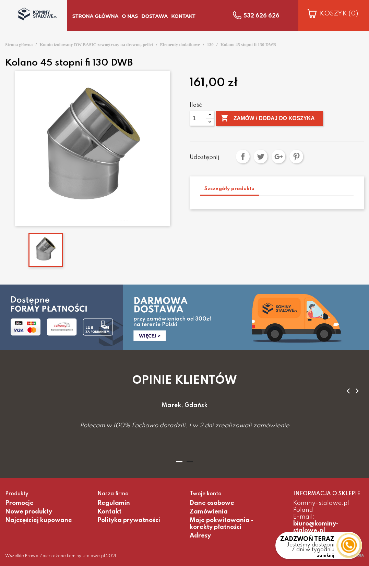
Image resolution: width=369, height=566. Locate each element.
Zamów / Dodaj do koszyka (269, 118)
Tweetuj (260, 156)
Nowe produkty (28, 512)
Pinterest (296, 156)
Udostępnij (243, 156)
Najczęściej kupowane (38, 520)
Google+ (278, 156)
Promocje (19, 503)
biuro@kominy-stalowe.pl (315, 527)
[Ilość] (198, 118)
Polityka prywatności (128, 520)
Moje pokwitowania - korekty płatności (221, 523)
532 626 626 (261, 16)
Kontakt (109, 512)
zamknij (325, 556)
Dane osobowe (212, 503)
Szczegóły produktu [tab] (229, 188)
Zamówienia (209, 512)
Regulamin (113, 503)
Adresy (200, 536)
